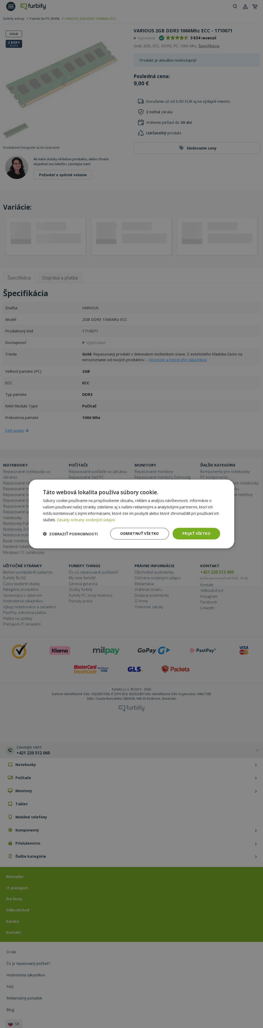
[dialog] (131, 514)
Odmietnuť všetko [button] (139, 533)
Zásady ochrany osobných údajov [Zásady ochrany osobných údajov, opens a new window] (86, 519)
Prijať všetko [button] (196, 533)
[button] (70, 533)
